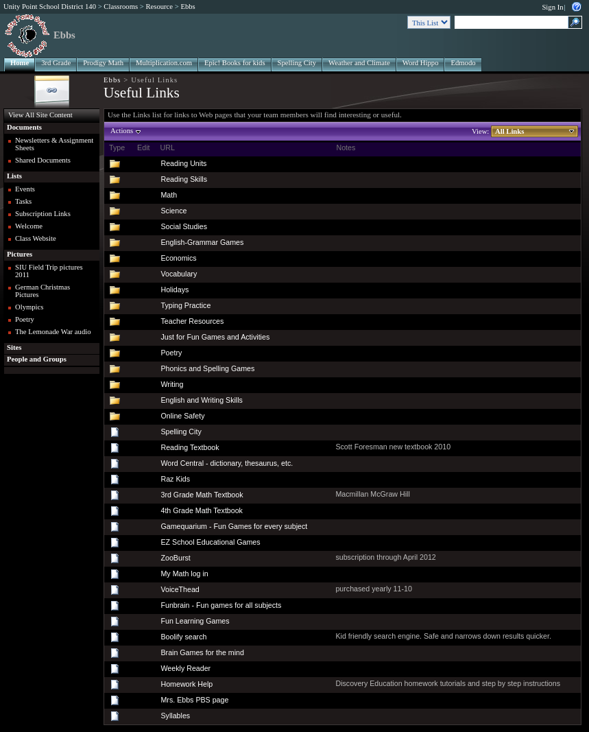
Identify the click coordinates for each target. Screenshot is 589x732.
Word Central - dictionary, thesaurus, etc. (226, 463)
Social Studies (183, 226)
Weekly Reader (185, 668)
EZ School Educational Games (210, 542)
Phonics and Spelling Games (207, 368)
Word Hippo (420, 63)
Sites (14, 347)
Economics (178, 258)
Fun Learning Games (194, 621)
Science (173, 210)
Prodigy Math (103, 63)
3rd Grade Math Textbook (201, 495)
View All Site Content (40, 115)
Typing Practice (185, 305)
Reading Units (183, 163)
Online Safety (182, 416)
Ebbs (187, 6)
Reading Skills (183, 179)
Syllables (175, 715)
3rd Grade (56, 63)
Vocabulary (178, 274)
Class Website (35, 238)
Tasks (23, 201)
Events (25, 189)
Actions (122, 130)
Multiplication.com (164, 63)
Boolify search (183, 637)
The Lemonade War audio (53, 331)
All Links (510, 131)
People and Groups (37, 359)
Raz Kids (175, 479)
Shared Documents (43, 160)
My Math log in (184, 573)
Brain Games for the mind (201, 652)
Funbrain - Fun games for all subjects (220, 605)
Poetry (24, 319)
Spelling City (297, 63)
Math (168, 195)
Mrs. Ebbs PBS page (194, 700)
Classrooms (121, 6)
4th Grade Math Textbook (201, 510)
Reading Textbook (189, 447)
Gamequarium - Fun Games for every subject (233, 526)
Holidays (174, 289)
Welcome (29, 226)
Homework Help (186, 684)
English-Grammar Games (201, 242)
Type (117, 147)
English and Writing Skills (201, 400)
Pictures (19, 254)
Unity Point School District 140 (49, 6)
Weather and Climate (359, 63)
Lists (14, 176)
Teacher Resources (192, 321)
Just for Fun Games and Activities (214, 337)
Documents (24, 127)
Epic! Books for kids (234, 63)
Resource (159, 6)
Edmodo (462, 63)
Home (19, 63)
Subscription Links (43, 213)
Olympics (29, 307)
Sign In (552, 7)
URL (167, 147)
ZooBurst (175, 558)
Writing (171, 384)
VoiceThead (179, 589)
